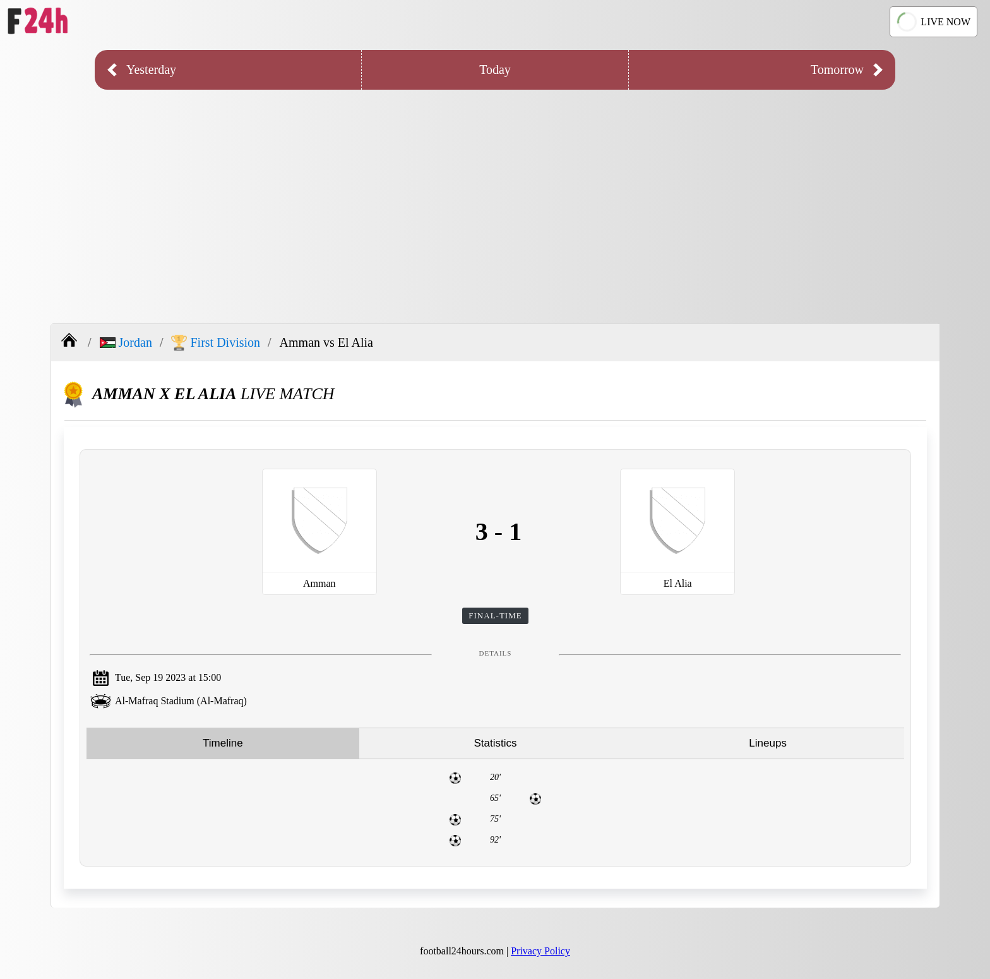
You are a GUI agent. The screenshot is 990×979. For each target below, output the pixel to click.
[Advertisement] (495, 197)
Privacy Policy (540, 951)
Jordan (126, 342)
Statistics (495, 743)
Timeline (223, 743)
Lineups (768, 743)
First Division (215, 343)
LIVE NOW (933, 21)
